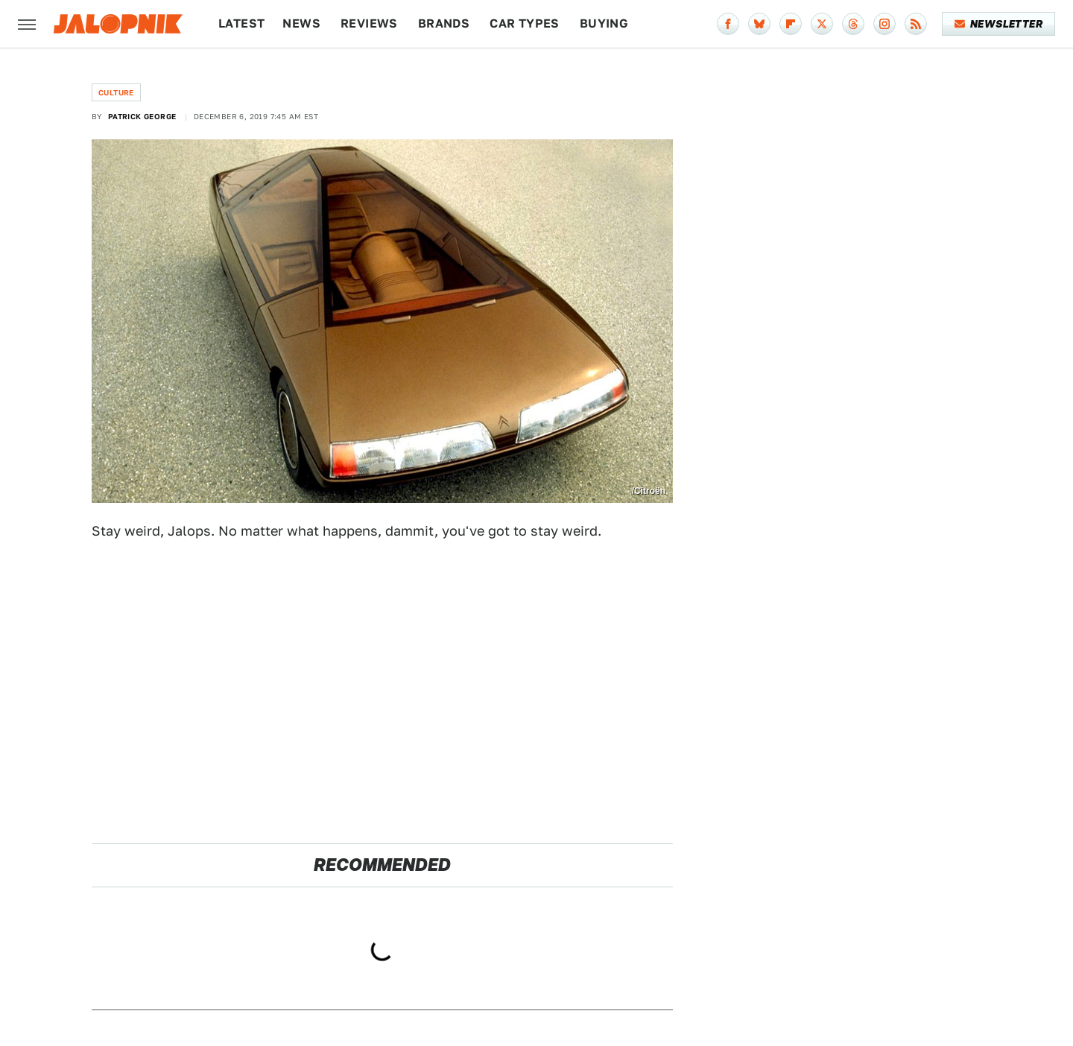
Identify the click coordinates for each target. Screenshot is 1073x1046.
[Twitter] (822, 24)
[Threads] (853, 24)
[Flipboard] (790, 24)
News (301, 23)
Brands (443, 23)
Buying (604, 23)
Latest (241, 23)
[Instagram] (884, 24)
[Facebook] (728, 24)
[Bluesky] (759, 24)
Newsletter (999, 23)
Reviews (369, 23)
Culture (116, 92)
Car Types (525, 23)
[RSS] (916, 24)
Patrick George (142, 116)
